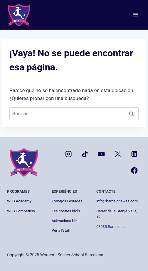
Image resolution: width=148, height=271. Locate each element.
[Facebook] (134, 170)
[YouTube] (101, 153)
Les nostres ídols (66, 211)
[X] (118, 153)
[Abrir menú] (135, 14)
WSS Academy (19, 201)
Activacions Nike (66, 221)
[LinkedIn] (134, 153)
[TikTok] (85, 153)
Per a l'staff (61, 230)
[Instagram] (68, 153)
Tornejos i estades (67, 201)
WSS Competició (21, 211)
